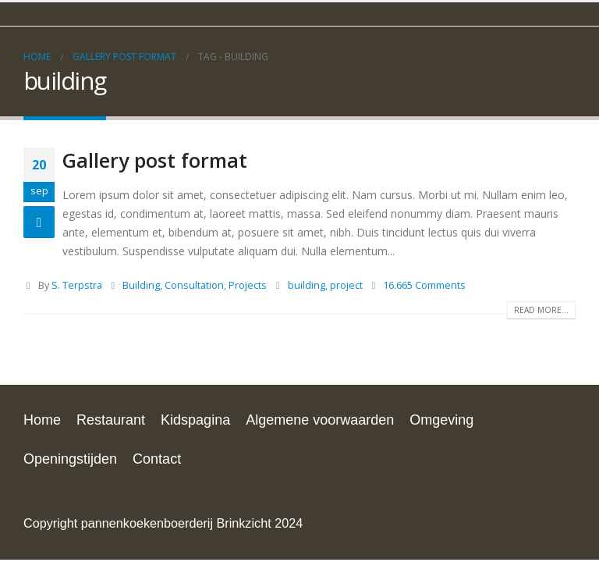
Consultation (194, 285)
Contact (157, 459)
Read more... (541, 309)
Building (141, 285)
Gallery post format (154, 160)
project (346, 285)
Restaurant (110, 420)
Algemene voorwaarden (320, 420)
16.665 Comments (424, 285)
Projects (248, 285)
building (306, 285)
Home (42, 420)
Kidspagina (195, 420)
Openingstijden (70, 459)
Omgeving (441, 420)
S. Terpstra (76, 285)
